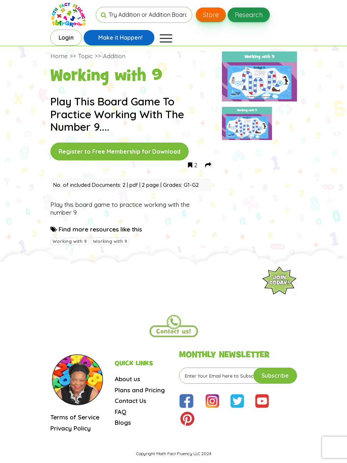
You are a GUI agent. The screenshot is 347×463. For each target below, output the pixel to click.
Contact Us (130, 400)
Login (66, 37)
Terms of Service (74, 417)
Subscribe (275, 375)
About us (127, 379)
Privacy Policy (70, 428)
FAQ (120, 411)
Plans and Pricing (140, 390)
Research (249, 15)
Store (211, 15)
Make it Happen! (120, 37)
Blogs (123, 422)
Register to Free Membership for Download (119, 151)
